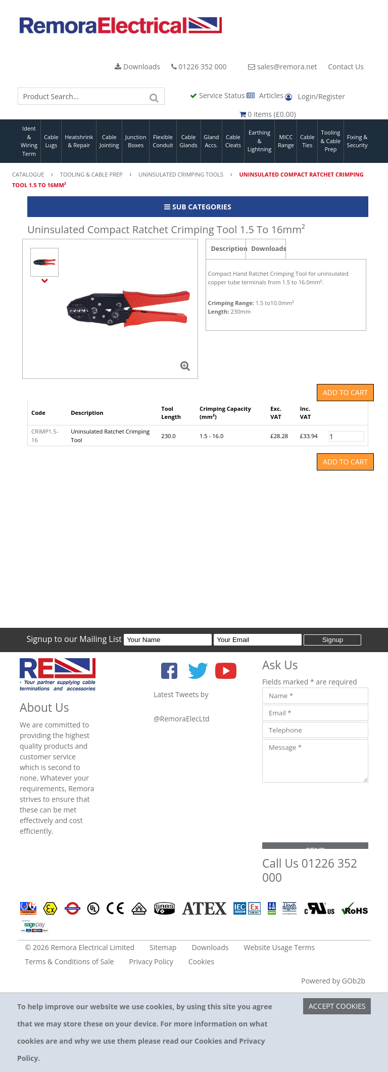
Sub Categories (197, 206)
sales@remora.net (282, 66)
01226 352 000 (199, 66)
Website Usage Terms (279, 947)
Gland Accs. (211, 141)
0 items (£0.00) (267, 114)
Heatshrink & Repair (79, 141)
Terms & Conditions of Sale (69, 961)
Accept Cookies (337, 1006)
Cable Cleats (233, 141)
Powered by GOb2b (333, 980)
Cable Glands (188, 141)
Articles (266, 95)
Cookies (201, 961)
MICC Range (286, 141)
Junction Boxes (136, 141)
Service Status (218, 95)
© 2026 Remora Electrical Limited (80, 947)
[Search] (154, 96)
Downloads (137, 66)
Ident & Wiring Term (29, 140)
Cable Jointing (109, 141)
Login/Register (315, 96)
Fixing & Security (357, 141)
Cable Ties (307, 141)
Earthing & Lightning (259, 140)
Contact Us (346, 66)
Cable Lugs (51, 141)
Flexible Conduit (163, 141)
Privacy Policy (151, 961)
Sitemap (163, 947)
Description (228, 248)
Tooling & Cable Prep (331, 140)
